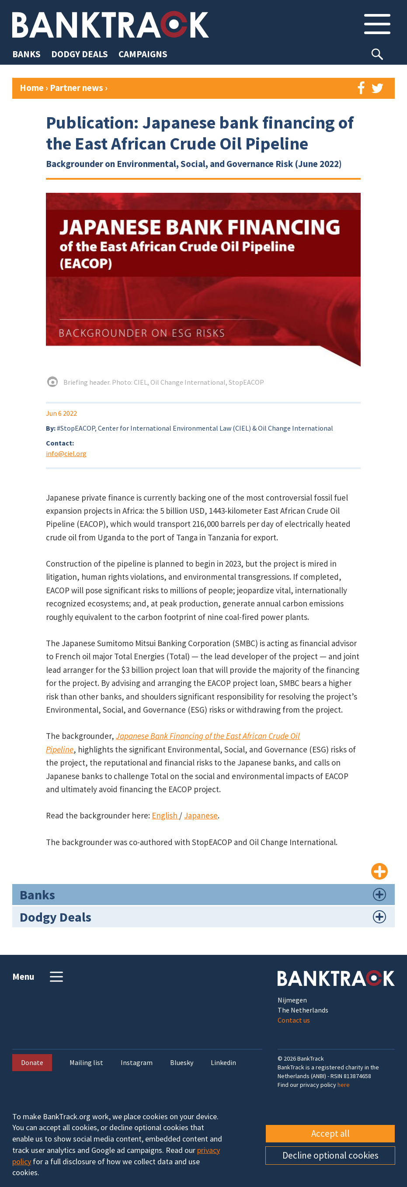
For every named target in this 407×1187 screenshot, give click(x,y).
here (343, 1085)
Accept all (330, 1133)
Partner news (77, 88)
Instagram (137, 1062)
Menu (38, 976)
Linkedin (223, 1062)
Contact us (294, 1020)
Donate (32, 1062)
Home (32, 88)
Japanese (201, 815)
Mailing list (86, 1062)
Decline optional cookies (330, 1155)
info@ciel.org (66, 453)
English (165, 815)
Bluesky (181, 1062)
